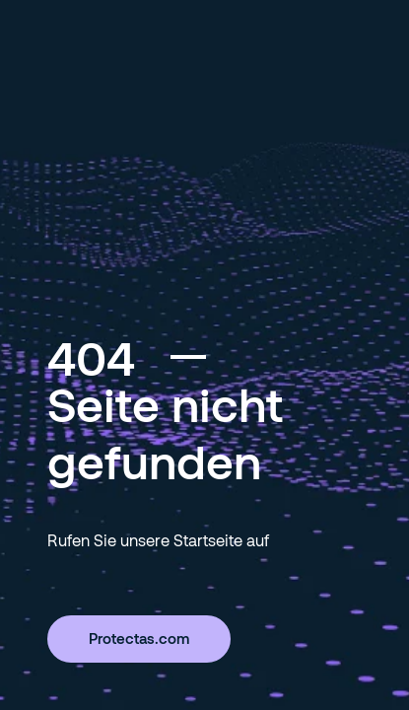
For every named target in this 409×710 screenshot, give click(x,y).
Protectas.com (139, 638)
